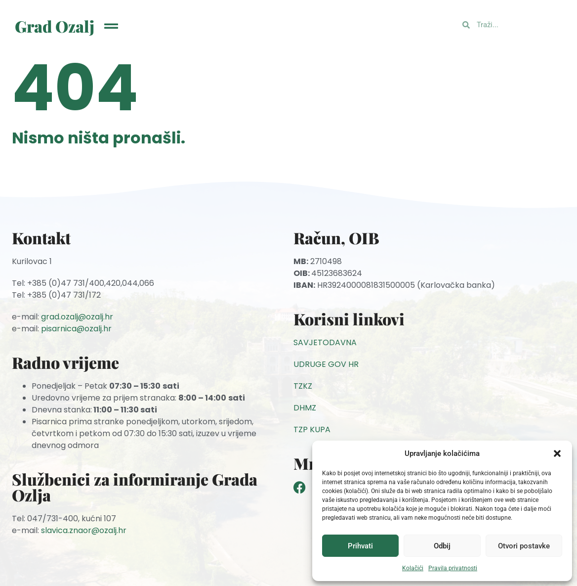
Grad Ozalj (54, 26)
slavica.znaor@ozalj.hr (83, 530)
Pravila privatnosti (452, 568)
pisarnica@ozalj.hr (76, 328)
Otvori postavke (524, 545)
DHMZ (304, 407)
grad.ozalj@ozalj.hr (77, 316)
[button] (557, 453)
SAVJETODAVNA (325, 342)
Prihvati (360, 545)
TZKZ (302, 386)
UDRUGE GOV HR (326, 364)
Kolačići (412, 568)
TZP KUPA (311, 429)
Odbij (442, 545)
